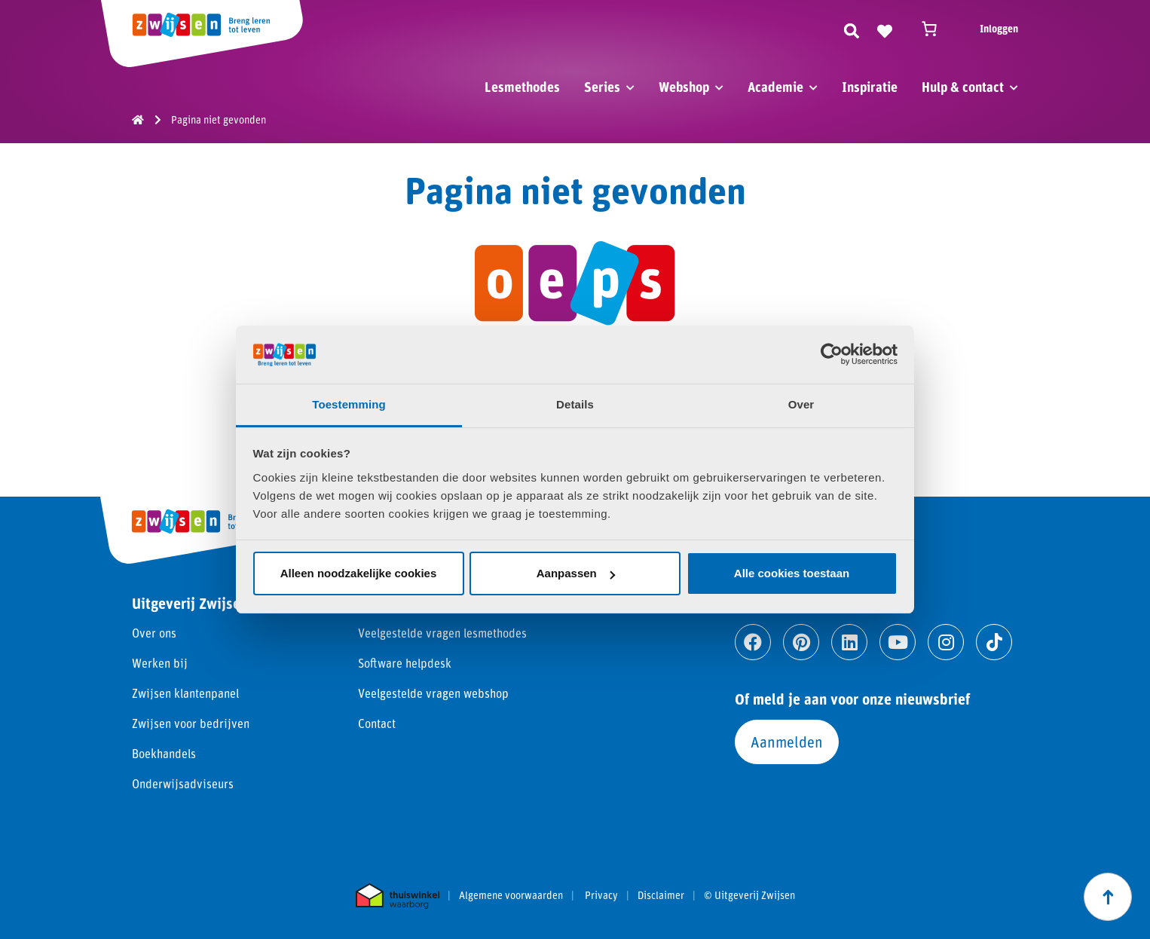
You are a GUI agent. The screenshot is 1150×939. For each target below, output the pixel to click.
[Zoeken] (851, 28)
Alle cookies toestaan (791, 573)
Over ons (154, 633)
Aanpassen (576, 573)
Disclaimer (661, 895)
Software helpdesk (404, 663)
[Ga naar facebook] (753, 642)
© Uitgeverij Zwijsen (749, 895)
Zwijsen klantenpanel (185, 693)
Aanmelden (787, 741)
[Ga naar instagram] (946, 642)
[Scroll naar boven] (1108, 897)
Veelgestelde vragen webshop (433, 693)
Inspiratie (870, 87)
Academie (775, 87)
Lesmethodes (522, 87)
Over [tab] (801, 404)
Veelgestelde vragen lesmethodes (442, 633)
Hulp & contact (963, 87)
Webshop (684, 87)
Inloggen (999, 28)
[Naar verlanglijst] (884, 28)
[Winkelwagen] (936, 28)
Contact (377, 723)
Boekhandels (164, 753)
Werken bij (160, 663)
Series (602, 87)
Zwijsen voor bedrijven (190, 723)
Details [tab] (575, 404)
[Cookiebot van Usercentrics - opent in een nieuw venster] (832, 354)
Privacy (601, 895)
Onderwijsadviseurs (183, 783)
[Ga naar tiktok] (994, 642)
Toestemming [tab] (349, 404)
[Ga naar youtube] (897, 642)
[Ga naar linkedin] (849, 642)
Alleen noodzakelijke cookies (358, 573)
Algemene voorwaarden (511, 895)
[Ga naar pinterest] (801, 642)
